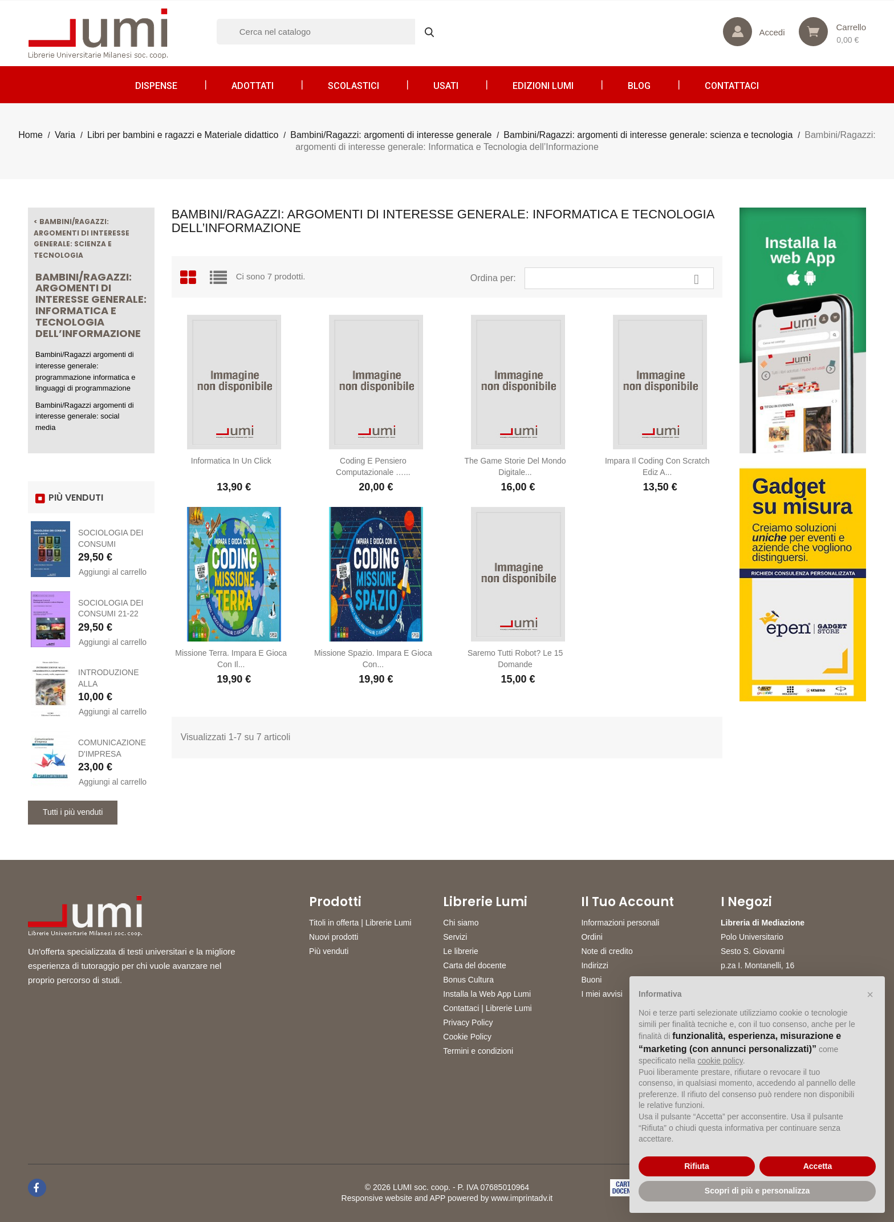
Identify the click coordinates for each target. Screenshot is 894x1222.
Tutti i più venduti (73, 812)
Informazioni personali (620, 922)
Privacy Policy (468, 1022)
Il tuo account (627, 902)
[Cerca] (331, 31)
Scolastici (353, 85)
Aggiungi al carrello (113, 572)
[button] (870, 994)
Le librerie (460, 951)
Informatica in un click (231, 460)
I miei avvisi (601, 993)
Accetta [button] (817, 1166)
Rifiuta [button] (696, 1166)
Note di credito (606, 951)
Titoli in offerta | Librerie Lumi (360, 922)
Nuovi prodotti (333, 936)
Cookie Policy (467, 1036)
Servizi (455, 936)
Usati (445, 85)
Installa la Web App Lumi (487, 993)
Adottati (252, 85)
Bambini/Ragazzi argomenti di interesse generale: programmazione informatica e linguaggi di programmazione (85, 371)
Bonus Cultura (468, 979)
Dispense (156, 85)
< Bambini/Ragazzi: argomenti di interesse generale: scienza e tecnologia (81, 238)
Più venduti (328, 951)
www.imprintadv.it (521, 1198)
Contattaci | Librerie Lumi (487, 1008)
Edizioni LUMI (543, 85)
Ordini (591, 936)
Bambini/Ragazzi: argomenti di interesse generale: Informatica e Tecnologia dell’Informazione (91, 305)
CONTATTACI (732, 85)
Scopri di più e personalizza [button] (757, 1190)
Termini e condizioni (478, 1050)
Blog (639, 85)
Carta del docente (474, 965)
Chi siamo (460, 922)
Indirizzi (594, 965)
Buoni (591, 979)
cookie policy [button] (720, 1060)
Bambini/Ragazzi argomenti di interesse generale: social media (84, 416)
